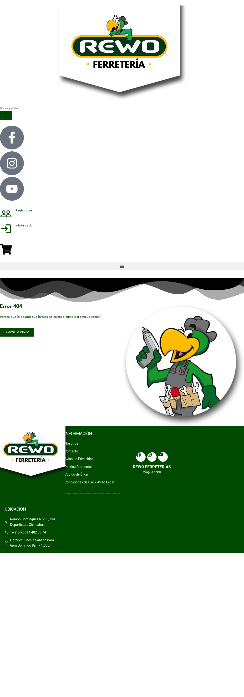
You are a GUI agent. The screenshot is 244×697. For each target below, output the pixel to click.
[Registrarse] (6, 215)
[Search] (6, 115)
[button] (122, 266)
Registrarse (23, 210)
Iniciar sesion (24, 225)
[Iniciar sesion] (6, 230)
